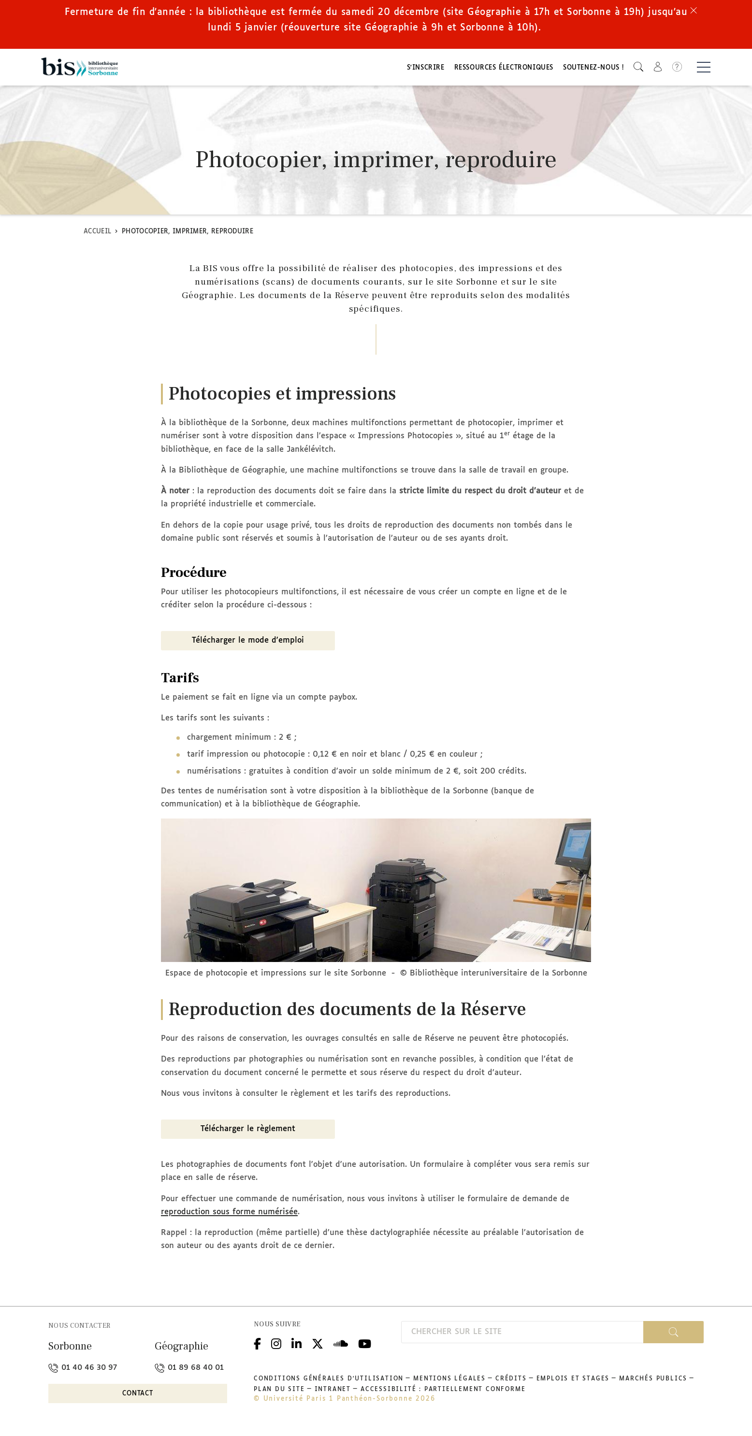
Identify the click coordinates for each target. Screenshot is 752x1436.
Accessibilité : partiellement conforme (443, 1392)
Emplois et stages (573, 1382)
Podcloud (340, 1345)
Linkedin (296, 1345)
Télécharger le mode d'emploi (248, 643)
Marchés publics (653, 1382)
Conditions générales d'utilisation (329, 1382)
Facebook (257, 1345)
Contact (137, 1396)
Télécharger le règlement (248, 1131)
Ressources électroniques (503, 69)
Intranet (333, 1392)
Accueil (97, 234)
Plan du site (279, 1392)
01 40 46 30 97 (82, 1370)
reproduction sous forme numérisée (229, 1214)
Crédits (511, 1382)
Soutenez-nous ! (593, 69)
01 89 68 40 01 (189, 1370)
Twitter (317, 1345)
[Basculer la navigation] (703, 68)
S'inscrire (426, 69)
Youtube (364, 1345)
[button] (638, 68)
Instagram (276, 1345)
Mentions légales (449, 1382)
